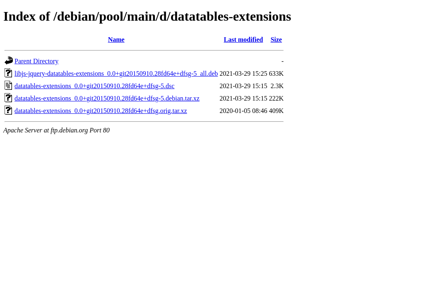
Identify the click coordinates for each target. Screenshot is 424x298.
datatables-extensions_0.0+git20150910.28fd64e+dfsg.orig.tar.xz (100, 110)
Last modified (243, 39)
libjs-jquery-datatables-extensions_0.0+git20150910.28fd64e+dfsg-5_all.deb (116, 73)
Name (116, 39)
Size (276, 39)
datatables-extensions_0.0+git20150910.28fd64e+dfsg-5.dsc (94, 85)
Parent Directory (36, 61)
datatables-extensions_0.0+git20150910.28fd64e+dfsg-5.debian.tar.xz (107, 98)
